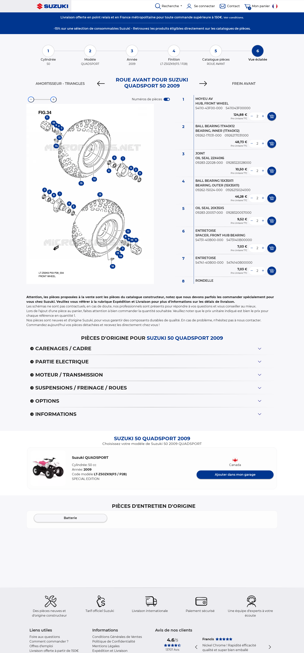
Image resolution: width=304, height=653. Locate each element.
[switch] (167, 99)
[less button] (252, 116)
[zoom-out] (31, 99)
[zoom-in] (53, 99)
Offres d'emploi (41, 646)
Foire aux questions (44, 637)
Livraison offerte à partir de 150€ (54, 651)
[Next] (203, 83)
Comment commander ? (48, 641)
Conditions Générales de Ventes (117, 637)
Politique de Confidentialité (113, 641)
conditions (236, 17)
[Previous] (101, 83)
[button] (48, 468)
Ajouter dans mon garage (235, 474)
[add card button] (271, 116)
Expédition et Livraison (110, 651)
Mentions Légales (106, 646)
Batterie (70, 518)
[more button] (263, 116)
